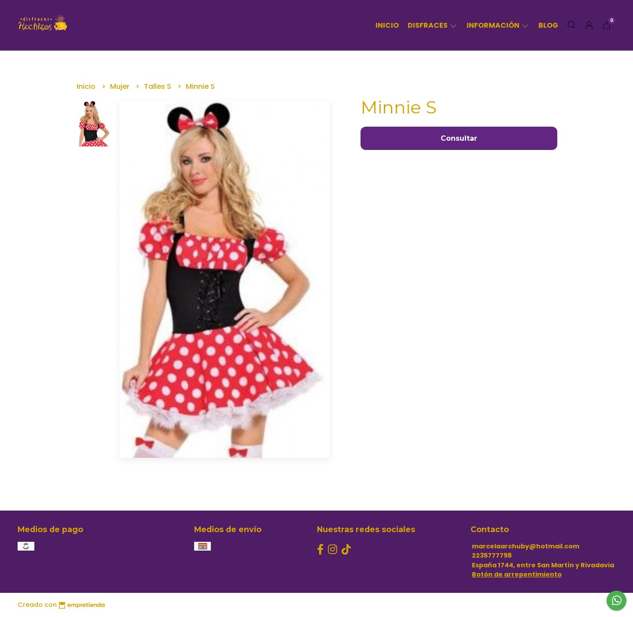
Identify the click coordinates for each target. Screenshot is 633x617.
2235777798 (492, 555)
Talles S (158, 86)
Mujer (120, 86)
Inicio (387, 25)
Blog (548, 25)
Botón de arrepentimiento (517, 574)
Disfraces (433, 25)
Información (498, 25)
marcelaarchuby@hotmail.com (525, 546)
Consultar (459, 138)
